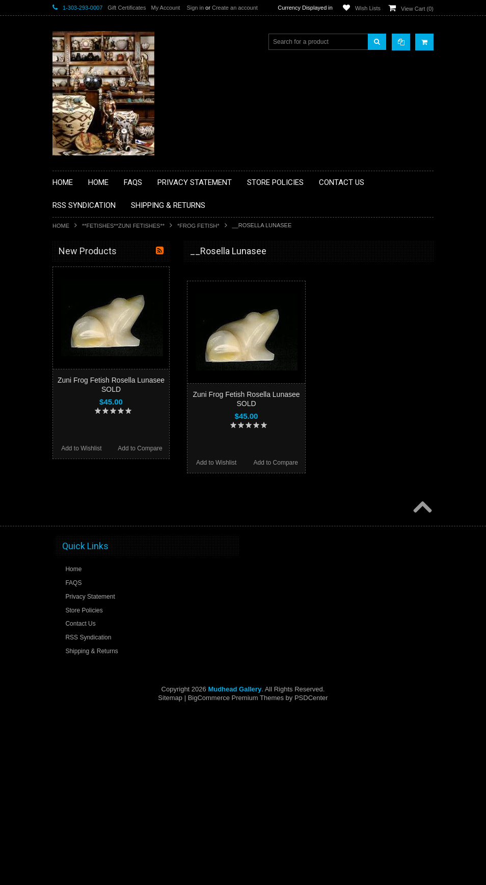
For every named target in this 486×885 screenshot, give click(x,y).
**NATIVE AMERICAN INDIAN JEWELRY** (100, 460)
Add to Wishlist (216, 462)
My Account (165, 8)
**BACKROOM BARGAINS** (98, 274)
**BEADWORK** (81, 335)
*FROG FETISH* (198, 226)
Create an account (235, 8)
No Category (76, 602)
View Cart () (417, 9)
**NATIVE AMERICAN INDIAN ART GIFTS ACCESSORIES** (106, 434)
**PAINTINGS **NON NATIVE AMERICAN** (99, 313)
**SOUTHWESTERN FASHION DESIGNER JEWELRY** (101, 538)
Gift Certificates (126, 8)
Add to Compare (276, 462)
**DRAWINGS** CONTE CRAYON (105, 378)
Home (60, 226)
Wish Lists (368, 8)
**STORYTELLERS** (87, 585)
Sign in (195, 8)
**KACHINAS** (79, 412)
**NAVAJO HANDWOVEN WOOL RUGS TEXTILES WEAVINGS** (114, 512)
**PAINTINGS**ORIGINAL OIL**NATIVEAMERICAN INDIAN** (106, 486)
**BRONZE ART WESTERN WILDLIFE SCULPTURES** (112, 356)
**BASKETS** (77, 292)
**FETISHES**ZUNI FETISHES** (123, 226)
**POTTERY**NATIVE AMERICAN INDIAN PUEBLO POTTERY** (105, 564)
